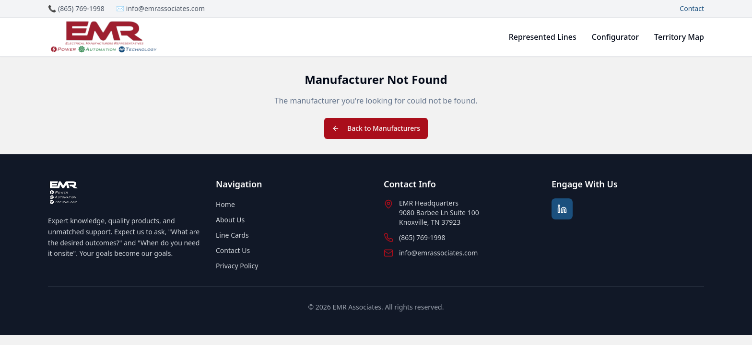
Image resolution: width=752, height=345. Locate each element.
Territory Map (679, 37)
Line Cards (232, 235)
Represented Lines (542, 37)
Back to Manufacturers (376, 128)
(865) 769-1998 (422, 237)
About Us (230, 219)
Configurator (615, 37)
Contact (692, 8)
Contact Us (233, 250)
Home (225, 204)
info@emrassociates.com (438, 252)
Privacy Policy (237, 265)
